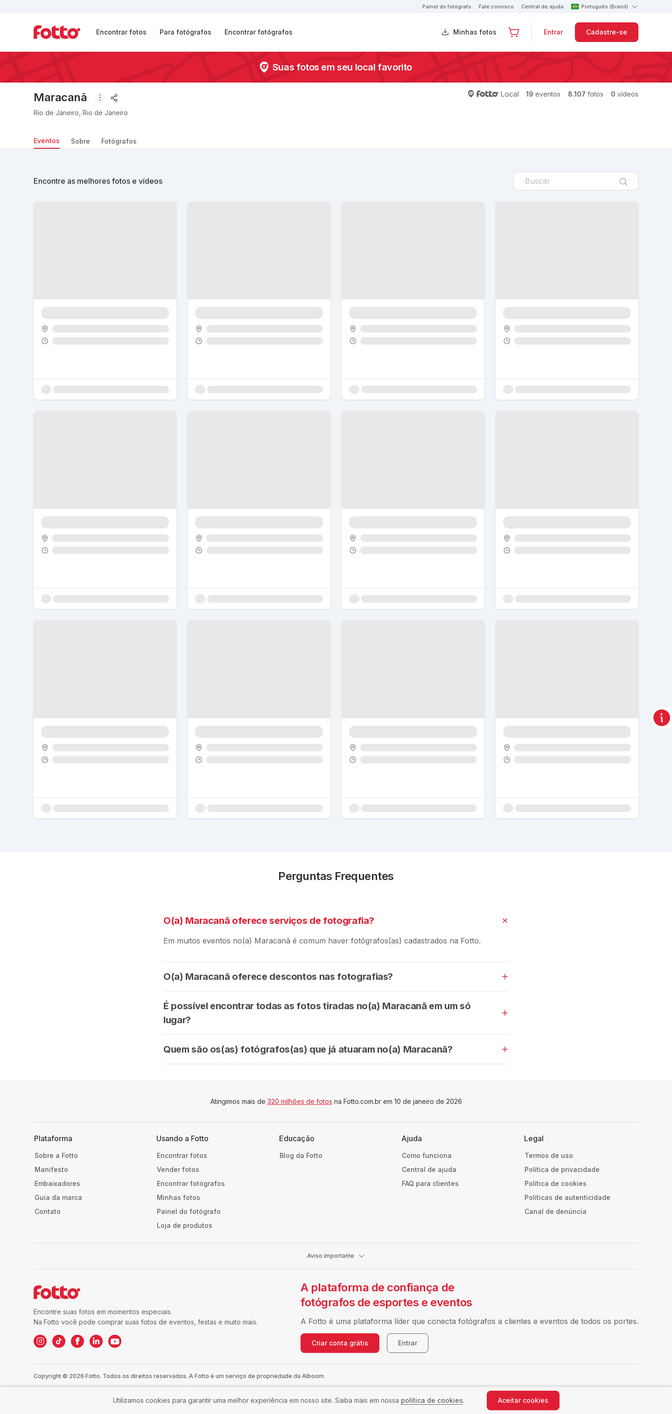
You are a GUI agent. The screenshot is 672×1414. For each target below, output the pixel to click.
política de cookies (432, 1400)
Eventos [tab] (47, 141)
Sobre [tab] (80, 141)
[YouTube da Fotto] (114, 1341)
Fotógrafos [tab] (119, 141)
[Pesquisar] (623, 181)
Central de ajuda (542, 6)
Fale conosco (496, 6)
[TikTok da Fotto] (58, 1341)
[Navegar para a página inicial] (64, 32)
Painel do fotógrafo (446, 6)
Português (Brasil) (604, 6)
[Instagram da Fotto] (40, 1341)
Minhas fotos (475, 32)
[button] (514, 32)
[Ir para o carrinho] (514, 32)
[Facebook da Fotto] (77, 1341)
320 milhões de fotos (299, 1101)
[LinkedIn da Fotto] (96, 1341)
